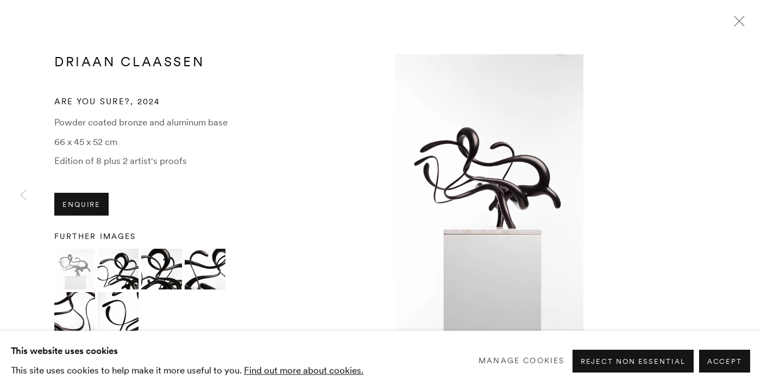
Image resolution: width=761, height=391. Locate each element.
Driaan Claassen (129, 62)
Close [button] (736, 24)
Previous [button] (23, 195)
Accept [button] (724, 361)
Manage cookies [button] (521, 360)
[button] (74, 269)
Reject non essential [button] (633, 361)
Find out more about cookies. (303, 369)
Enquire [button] (81, 204)
